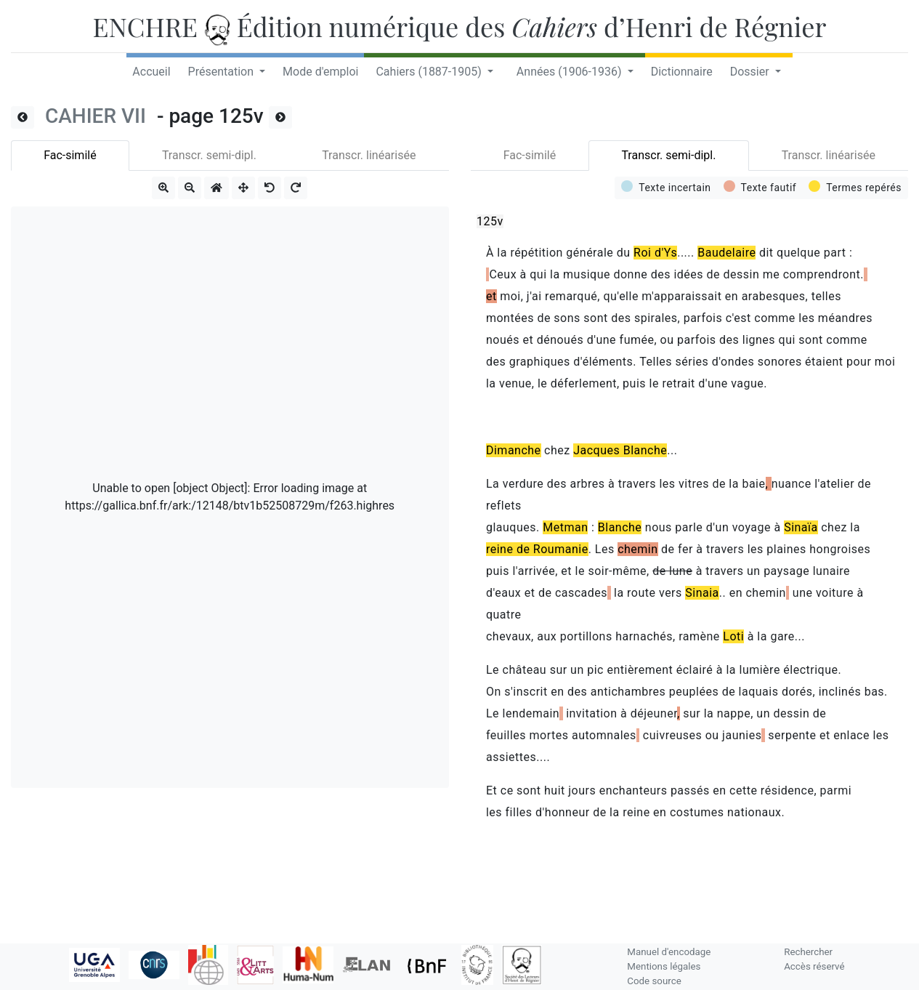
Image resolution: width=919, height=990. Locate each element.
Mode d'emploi (320, 72)
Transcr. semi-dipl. (209, 155)
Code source (654, 980)
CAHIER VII (98, 116)
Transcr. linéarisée (369, 155)
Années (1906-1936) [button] (571, 72)
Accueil (151, 72)
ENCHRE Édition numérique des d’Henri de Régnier (460, 26)
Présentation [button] (222, 72)
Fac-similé (70, 155)
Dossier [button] (751, 72)
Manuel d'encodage (668, 951)
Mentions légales (663, 966)
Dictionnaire (682, 72)
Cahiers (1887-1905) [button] (430, 72)
